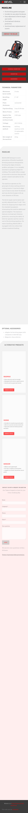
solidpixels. (15, 809)
